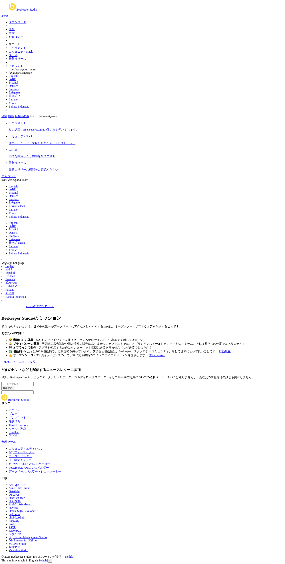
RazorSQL (15, 530)
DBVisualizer (17, 497)
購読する (7, 388)
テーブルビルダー (20, 456)
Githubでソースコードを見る (20, 361)
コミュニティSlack (21, 51)
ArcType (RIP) (17, 484)
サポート (14, 43)
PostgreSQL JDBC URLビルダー (29, 467)
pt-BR (12, 79)
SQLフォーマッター (22, 452)
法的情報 (14, 421)
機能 (12, 33)
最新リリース (17, 58)
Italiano (13, 99)
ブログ (13, 413)
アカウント (16, 65)
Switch (43, 560)
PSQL (12, 527)
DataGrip (14, 491)
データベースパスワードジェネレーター (35, 471)
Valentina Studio (18, 550)
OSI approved (157, 355)
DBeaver (14, 494)
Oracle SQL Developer (22, 510)
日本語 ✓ (15, 95)
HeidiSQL (15, 501)
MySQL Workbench (20, 504)
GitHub (13, 55)
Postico (13, 524)
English (13, 76)
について (14, 409)
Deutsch (13, 85)
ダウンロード (17, 22)
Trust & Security (18, 425)
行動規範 (225, 351)
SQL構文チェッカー (22, 460)
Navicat (13, 507)
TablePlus (14, 547)
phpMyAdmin (17, 517)
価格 (12, 29)
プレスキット (17, 417)
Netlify (69, 556)
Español (13, 82)
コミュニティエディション (26, 448)
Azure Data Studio (19, 488)
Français (14, 89)
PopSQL (14, 520)
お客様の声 (16, 36)
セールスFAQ (17, 428)
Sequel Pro (15, 533)
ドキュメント (17, 47)
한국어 (13, 102)
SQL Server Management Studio (28, 537)
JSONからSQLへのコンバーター (29, 463)
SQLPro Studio (18, 543)
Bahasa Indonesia (19, 106)
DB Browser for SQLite (23, 540)
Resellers (14, 432)
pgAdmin (14, 514)
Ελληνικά (14, 92)
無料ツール (8, 441)
